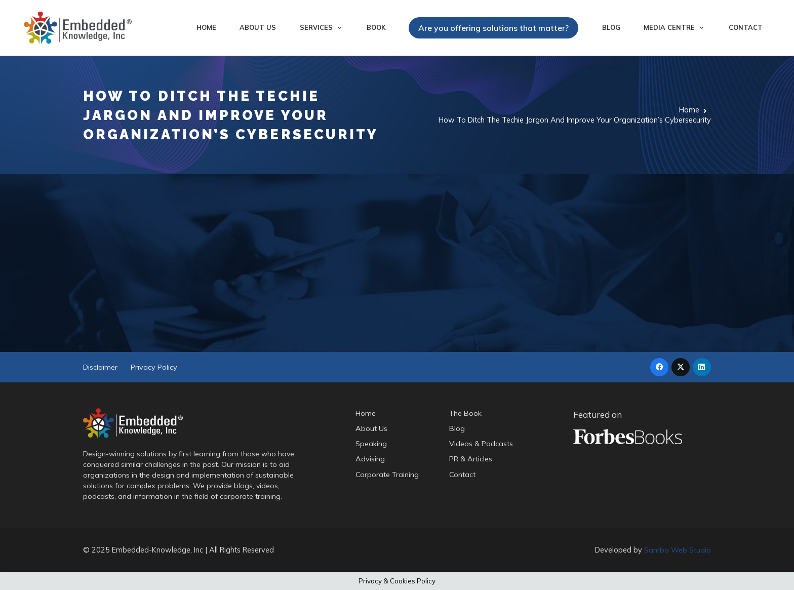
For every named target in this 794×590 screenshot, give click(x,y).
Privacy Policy (154, 367)
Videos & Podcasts (481, 444)
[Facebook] (659, 367)
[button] (338, 28)
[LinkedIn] (702, 367)
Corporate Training (387, 474)
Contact (463, 474)
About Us (371, 428)
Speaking (371, 444)
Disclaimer (100, 367)
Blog (457, 428)
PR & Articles (471, 459)
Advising (370, 459)
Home (365, 413)
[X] (680, 367)
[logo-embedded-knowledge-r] (78, 28)
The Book (466, 413)
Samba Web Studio (677, 550)
